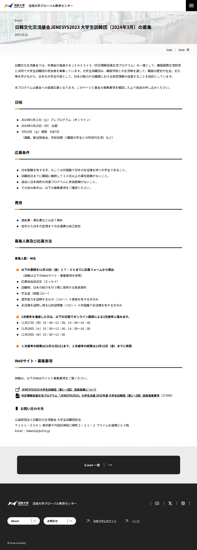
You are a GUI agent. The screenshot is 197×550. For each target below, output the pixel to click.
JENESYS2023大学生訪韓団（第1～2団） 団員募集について (61, 389)
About (15, 521)
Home (181, 49)
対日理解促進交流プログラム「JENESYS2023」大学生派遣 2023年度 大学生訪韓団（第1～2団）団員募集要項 (94, 395)
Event (169, 49)
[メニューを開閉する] (191, 5)
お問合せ (52, 521)
